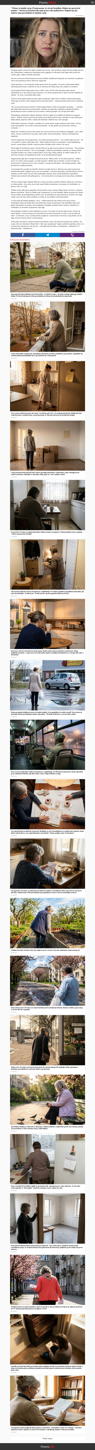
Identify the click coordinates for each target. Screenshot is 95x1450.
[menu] (92, 2)
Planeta (47, 2)
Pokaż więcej (47, 1438)
